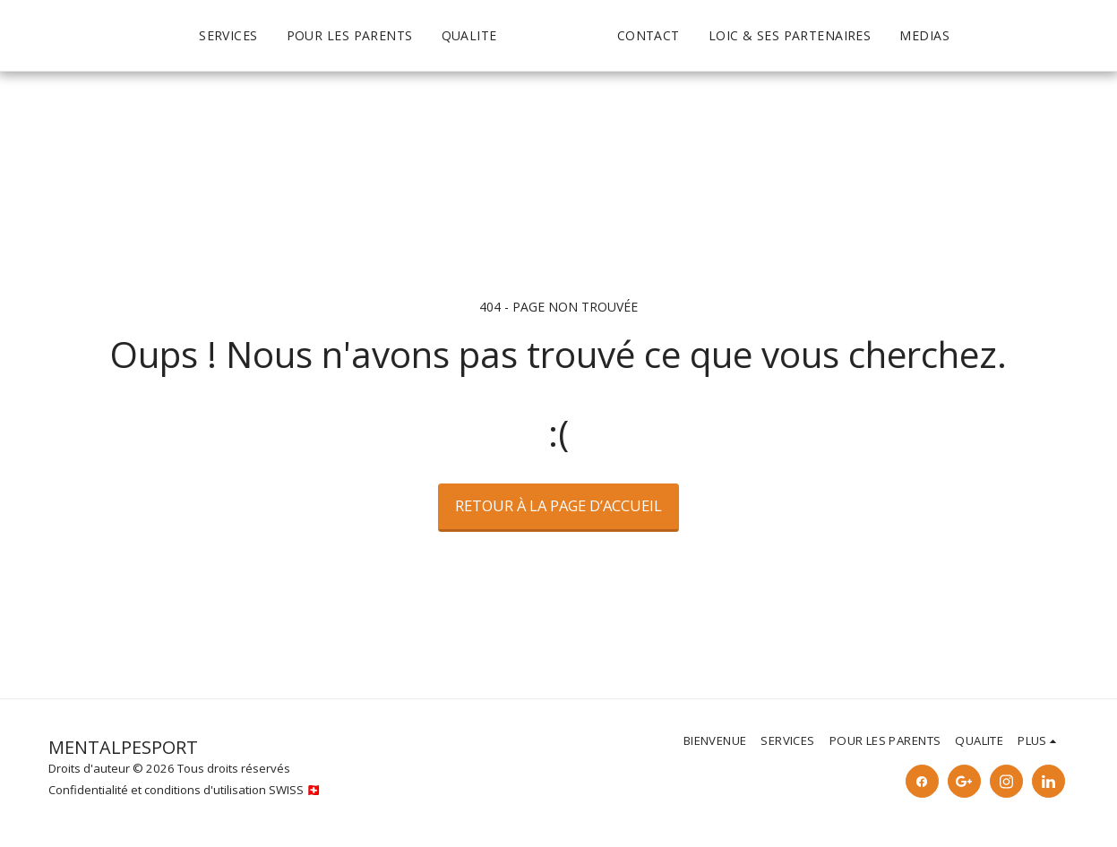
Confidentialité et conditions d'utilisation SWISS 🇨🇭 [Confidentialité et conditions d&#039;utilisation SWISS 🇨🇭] (184, 790)
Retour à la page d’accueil (558, 505)
